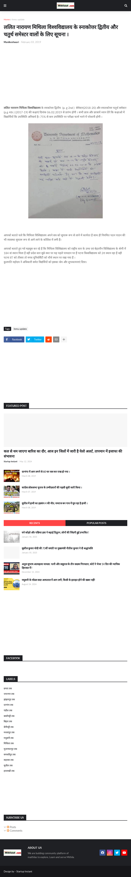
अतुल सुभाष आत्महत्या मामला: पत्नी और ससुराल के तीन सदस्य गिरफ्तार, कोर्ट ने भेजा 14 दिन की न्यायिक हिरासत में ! (71, 565)
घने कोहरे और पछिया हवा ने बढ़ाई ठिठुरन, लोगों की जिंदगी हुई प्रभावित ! (55, 532)
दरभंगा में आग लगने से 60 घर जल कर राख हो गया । (46, 471)
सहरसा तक (9, 759)
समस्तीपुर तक (10, 754)
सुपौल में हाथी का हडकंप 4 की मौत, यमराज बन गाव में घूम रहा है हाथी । (54, 503)
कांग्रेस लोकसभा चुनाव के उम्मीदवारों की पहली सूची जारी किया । (52, 487)
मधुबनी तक (9, 737)
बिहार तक (8, 721)
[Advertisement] (65, 75)
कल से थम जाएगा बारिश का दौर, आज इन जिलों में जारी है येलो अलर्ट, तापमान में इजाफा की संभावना (63, 453)
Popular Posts (96, 523)
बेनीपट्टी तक (9, 726)
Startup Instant (24, 871)
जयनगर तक (9, 693)
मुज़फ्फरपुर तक (10, 748)
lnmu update (18, 19)
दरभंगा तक (8, 704)
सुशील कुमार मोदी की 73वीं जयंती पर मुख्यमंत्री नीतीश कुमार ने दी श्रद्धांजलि (57, 548)
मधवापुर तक (9, 732)
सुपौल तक (8, 765)
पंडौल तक (8, 710)
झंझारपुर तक (9, 699)
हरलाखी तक (9, 770)
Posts (11, 827)
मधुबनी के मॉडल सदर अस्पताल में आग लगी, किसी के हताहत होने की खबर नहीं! (58, 579)
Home (7, 19)
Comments (14, 830)
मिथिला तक (9, 743)
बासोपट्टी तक (9, 715)
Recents (34, 523)
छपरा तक (8, 688)
